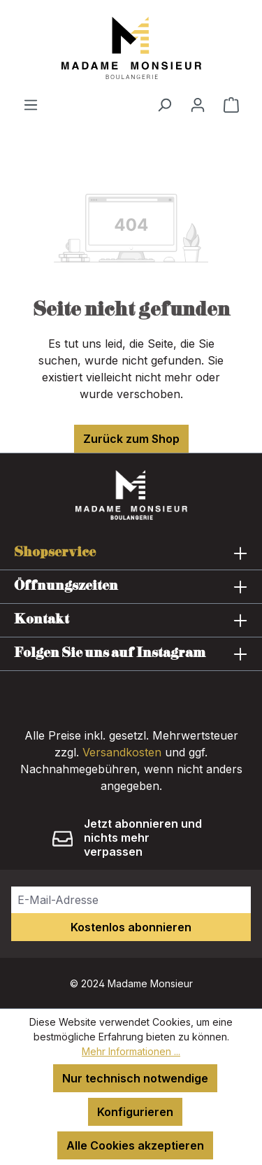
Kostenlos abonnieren (131, 927)
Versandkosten (121, 752)
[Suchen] (164, 104)
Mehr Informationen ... (131, 1051)
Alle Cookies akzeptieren (135, 1145)
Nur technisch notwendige (135, 1078)
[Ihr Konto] (197, 104)
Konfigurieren (135, 1112)
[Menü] (31, 104)
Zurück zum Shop (131, 439)
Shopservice (55, 552)
